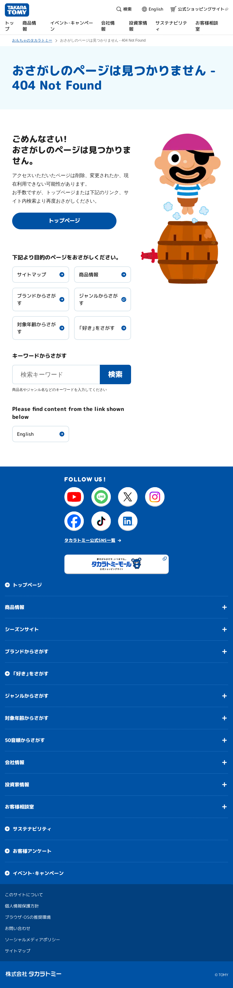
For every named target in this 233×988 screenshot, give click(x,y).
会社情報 (14, 762)
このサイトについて (24, 894)
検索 (115, 374)
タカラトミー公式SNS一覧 (89, 540)
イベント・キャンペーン (38, 873)
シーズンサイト (22, 629)
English (25, 434)
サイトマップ (31, 274)
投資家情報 (17, 784)
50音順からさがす (25, 740)
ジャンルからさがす (98, 299)
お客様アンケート (32, 851)
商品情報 (88, 274)
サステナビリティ (32, 829)
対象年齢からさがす (36, 328)
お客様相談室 (19, 806)
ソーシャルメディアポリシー (32, 939)
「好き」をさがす (97, 328)
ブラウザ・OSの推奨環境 (28, 917)
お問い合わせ (17, 928)
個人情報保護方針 (22, 906)
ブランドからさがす (36, 299)
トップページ (27, 585)
